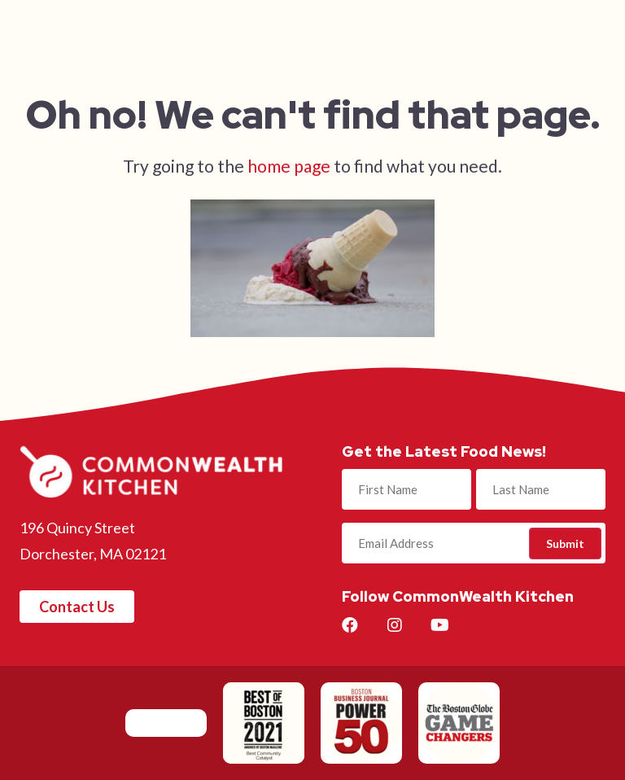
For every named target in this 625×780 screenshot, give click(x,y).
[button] (77, 606)
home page (288, 166)
